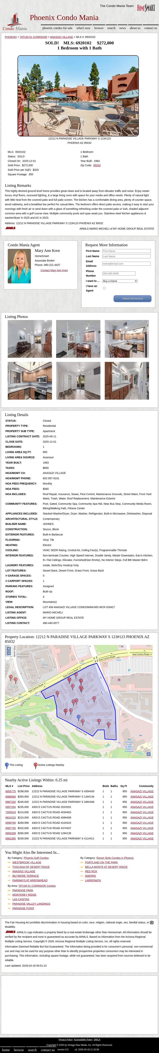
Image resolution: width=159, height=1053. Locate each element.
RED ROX (91, 871)
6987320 (10, 801)
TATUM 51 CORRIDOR (33, 36)
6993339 (10, 833)
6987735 (10, 828)
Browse (98, 28)
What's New (83, 28)
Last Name (92, 256)
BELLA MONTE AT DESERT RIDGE (106, 866)
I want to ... (92, 280)
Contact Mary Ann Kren (54, 270)
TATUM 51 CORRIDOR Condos (37, 885)
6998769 (10, 822)
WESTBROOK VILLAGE (26, 862)
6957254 (10, 806)
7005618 (10, 812)
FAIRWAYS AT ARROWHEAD (29, 880)
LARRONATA (93, 880)
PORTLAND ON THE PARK (101, 862)
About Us (135, 28)
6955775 (10, 791)
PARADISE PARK (22, 890)
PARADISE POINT (23, 908)
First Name (92, 250)
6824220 (10, 817)
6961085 (10, 838)
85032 (97, 165)
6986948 (10, 796)
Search (111, 28)
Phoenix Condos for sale (57, 28)
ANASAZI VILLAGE (61, 36)
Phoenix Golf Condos (36, 857)
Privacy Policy (66, 1039)
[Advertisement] (79, 1004)
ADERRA (90, 875)
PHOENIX (11, 36)
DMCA (97, 1039)
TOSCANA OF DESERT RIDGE (31, 866)
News (122, 28)
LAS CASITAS (20, 899)
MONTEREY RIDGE (24, 894)
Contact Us (150, 28)
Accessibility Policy (83, 1039)
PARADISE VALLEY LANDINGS (31, 903)
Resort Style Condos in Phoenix (115, 857)
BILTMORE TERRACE (25, 875)
